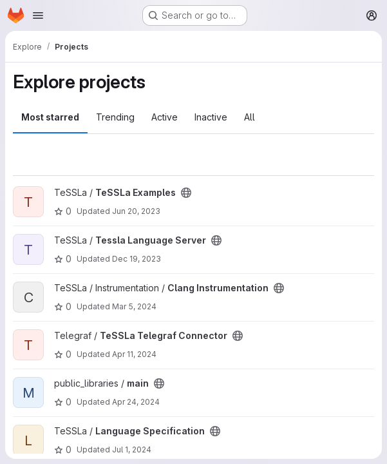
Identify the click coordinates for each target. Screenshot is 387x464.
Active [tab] (164, 116)
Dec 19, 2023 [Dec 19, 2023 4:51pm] (136, 259)
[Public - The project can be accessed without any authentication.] (186, 193)
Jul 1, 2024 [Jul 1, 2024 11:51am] (131, 449)
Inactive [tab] (210, 116)
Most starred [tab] (50, 116)
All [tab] (249, 116)
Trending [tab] (115, 116)
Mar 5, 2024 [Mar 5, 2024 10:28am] (134, 306)
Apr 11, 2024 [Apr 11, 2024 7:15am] (134, 354)
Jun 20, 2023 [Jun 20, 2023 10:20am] (136, 211)
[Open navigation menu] (38, 15)
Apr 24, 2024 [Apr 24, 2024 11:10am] (136, 402)
